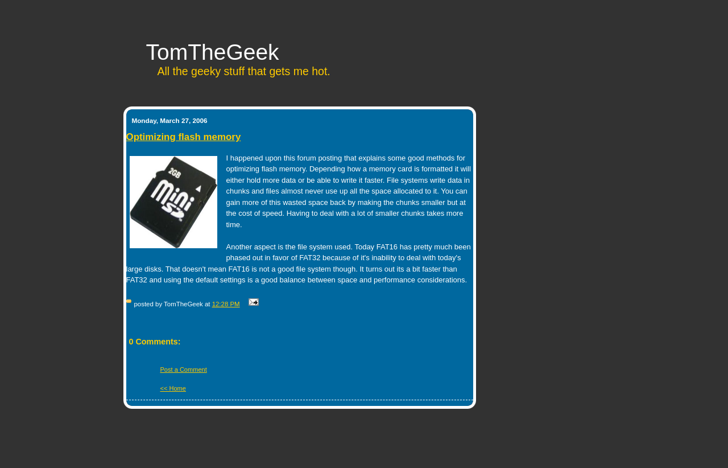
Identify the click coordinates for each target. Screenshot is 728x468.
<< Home (173, 388)
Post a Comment (183, 369)
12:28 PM (226, 304)
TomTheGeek (212, 52)
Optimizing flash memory (183, 137)
